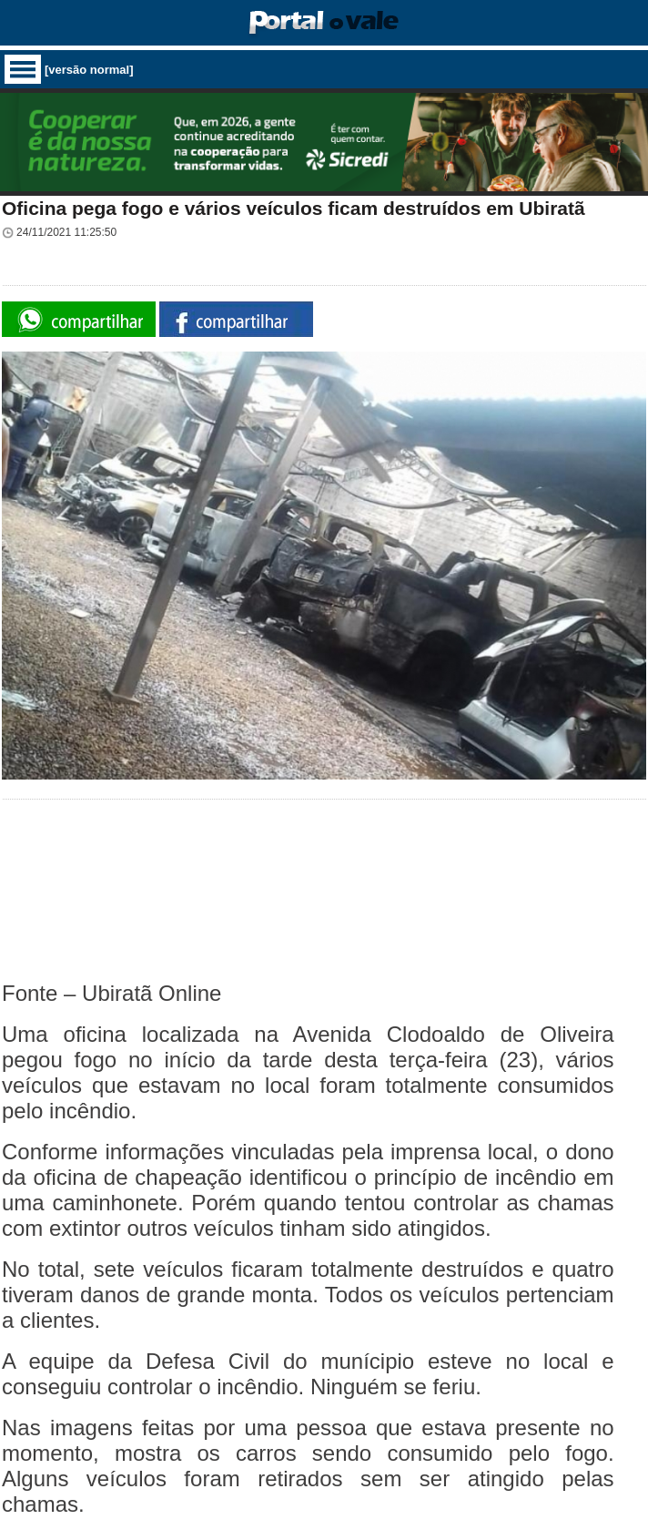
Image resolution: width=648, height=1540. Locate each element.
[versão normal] (89, 69)
